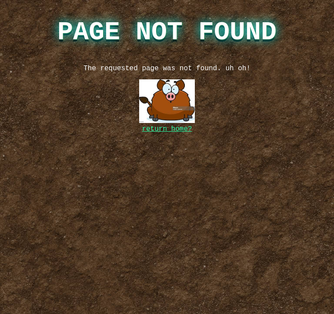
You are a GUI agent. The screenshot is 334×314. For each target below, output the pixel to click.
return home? (167, 129)
